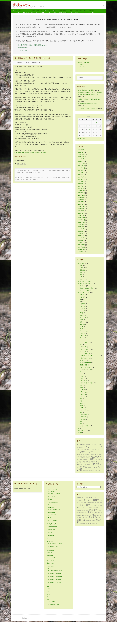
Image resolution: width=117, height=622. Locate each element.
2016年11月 (81, 193)
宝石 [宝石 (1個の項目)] (96, 459)
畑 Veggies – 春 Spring (54, 573)
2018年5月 (81, 154)
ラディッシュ (83, 331)
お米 (81, 265)
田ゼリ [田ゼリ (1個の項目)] (88, 464)
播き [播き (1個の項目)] (99, 512)
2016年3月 (81, 211)
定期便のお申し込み (53, 604)
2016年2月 (81, 213)
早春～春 (82, 295)
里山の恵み (83, 270)
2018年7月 (81, 150)
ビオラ (83, 333)
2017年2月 (81, 186)
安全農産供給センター (40, 45)
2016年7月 (81, 202)
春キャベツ (83, 322)
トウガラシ (83, 351)
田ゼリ (83, 308)
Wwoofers (82, 279)
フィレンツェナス (86, 349)
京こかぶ (83, 394)
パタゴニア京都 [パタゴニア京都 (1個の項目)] (90, 449)
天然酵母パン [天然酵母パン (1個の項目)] (86, 459)
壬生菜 (81, 405)
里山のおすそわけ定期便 (85, 281)
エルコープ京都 (22, 50)
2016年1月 (81, 215)
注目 (25, 164)
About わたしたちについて (23, 11)
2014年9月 (81, 251)
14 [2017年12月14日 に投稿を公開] (90, 129)
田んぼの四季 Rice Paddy (55, 570)
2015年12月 (81, 217)
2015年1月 (81, 242)
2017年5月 (81, 179)
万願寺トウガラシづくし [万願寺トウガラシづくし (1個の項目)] (95, 454)
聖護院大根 (84, 414)
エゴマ (81, 374)
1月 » (83, 138)
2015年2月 (81, 240)
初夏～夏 (82, 297)
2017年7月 (81, 174)
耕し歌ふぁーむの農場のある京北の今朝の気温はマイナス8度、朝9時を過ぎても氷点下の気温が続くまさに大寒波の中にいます (42, 178)
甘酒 (81, 423)
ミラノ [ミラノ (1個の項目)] (82, 454)
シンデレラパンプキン (87, 383)
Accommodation (84, 69)
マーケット (83, 286)
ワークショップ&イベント (85, 283)
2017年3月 (81, 184)
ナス (81, 344)
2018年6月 (81, 152)
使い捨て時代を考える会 (25, 45)
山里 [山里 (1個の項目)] (99, 459)
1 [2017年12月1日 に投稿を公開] (93, 123)
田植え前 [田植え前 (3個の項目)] (95, 464)
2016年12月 (81, 190)
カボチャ (82, 378)
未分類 (80, 432)
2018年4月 (81, 156)
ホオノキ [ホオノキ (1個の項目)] (96, 452)
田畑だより (37, 62)
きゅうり (82, 337)
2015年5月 (81, 233)
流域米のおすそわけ (53, 546)
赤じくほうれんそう (86, 367)
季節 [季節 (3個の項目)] (92, 459)
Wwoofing (82, 66)
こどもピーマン (85, 353)
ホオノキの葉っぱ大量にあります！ (88, 103)
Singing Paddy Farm (83, 62)
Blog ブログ (72, 11)
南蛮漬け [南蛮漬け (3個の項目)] (95, 456)
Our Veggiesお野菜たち (43, 11)
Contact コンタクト (92, 11)
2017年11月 (81, 165)
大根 (81, 412)
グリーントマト (85, 342)
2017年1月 (81, 188)
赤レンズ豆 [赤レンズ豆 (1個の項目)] (85, 470)
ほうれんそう (83, 365)
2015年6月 (81, 231)
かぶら (81, 387)
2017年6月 (81, 177)
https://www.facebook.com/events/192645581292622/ (30, 152)
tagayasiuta (19, 62)
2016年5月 (81, 206)
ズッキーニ (83, 360)
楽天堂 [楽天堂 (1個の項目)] (83, 462)
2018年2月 (81, 159)
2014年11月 (81, 247)
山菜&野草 (82, 304)
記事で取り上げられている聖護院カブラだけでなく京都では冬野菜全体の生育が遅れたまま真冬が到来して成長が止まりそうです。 (42, 171)
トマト (81, 340)
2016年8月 (81, 199)
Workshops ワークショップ (53, 11)
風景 (81, 272)
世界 (18, 164)
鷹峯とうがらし (85, 358)
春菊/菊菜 (82, 324)
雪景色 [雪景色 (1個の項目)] (96, 470)
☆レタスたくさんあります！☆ (86, 108)
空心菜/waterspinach (85, 362)
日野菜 (83, 389)
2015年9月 (81, 224)
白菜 (81, 398)
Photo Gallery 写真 (79, 11)
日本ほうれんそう (86, 369)
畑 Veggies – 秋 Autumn (54, 579)
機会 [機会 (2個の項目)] (97, 462)
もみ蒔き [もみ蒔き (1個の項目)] (81, 447)
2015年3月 (81, 238)
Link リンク (86, 11)
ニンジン (82, 315)
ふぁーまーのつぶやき (84, 426)
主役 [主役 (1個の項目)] (78, 457)
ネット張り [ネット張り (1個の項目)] (83, 449)
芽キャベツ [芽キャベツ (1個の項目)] (90, 467)
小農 (21, 164)
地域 (81, 274)
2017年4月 (81, 181)
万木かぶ (83, 392)
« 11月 (79, 138)
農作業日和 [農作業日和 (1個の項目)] (92, 470)
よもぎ (83, 310)
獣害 (81, 277)
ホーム (15, 10)
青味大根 (83, 417)
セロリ (81, 326)
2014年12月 (81, 245)
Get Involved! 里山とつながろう (64, 11)
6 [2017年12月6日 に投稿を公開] (86, 126)
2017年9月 (81, 170)
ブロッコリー (83, 410)
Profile (81, 64)
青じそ (81, 371)
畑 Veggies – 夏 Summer (55, 576)
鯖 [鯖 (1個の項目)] (99, 470)
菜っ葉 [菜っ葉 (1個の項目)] (95, 467)
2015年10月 (81, 222)
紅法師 (81, 403)
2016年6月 (81, 204)
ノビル (83, 306)
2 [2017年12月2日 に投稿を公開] (96, 123)
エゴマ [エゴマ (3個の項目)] (96, 447)
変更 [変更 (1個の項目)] (100, 510)
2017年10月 (81, 168)
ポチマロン (84, 380)
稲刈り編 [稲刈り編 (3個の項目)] (83, 467)
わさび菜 (82, 407)
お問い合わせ (52, 601)
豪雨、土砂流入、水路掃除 (85, 90)
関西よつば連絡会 (23, 47)
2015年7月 (81, 229)
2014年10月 (81, 249)
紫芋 (81, 421)
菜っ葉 (81, 328)
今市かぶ (83, 396)
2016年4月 (81, 208)
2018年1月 (81, 161)
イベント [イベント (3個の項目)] (88, 447)
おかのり (82, 376)
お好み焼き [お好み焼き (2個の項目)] (81, 444)
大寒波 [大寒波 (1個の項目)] (80, 459)
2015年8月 (81, 226)
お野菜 (81, 267)
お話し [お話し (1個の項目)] (95, 444)
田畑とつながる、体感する (87, 288)
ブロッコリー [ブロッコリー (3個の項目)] (86, 452)
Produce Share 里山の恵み (35, 11)
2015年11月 (81, 220)
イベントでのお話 (85, 290)
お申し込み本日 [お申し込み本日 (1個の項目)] (89, 444)
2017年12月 (81, 163)
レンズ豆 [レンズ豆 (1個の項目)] (87, 454)
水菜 (81, 401)
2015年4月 (81, 235)
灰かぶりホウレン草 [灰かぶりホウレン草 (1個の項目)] (81, 464)
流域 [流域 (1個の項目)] (101, 462)
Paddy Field (51, 529)
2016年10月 (81, 195)
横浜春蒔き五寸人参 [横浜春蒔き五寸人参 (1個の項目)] (90, 462)
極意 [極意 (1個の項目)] (80, 462)
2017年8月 (81, 172)
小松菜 (81, 319)
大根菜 (83, 419)
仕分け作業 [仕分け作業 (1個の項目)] (82, 457)
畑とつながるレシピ (83, 292)
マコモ (81, 385)
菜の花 (81, 313)
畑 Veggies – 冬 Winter (54, 582)
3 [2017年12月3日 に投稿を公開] (100, 123)
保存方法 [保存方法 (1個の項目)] (88, 457)
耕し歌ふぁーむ (21, 4)
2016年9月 (81, 197)
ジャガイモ (83, 335)
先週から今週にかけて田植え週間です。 (89, 99)
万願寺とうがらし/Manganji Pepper (91, 356)
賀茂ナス (83, 347)
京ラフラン (83, 317)
